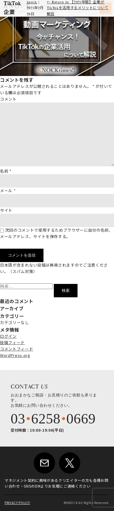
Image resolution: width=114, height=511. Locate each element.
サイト (6, 210)
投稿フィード (12, 342)
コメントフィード (16, 349)
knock (32, 2)
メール (8, 190)
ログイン (8, 336)
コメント (8, 99)
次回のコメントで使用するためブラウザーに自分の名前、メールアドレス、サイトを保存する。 (56, 233)
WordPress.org (15, 355)
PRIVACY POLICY (17, 503)
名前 (6, 171)
